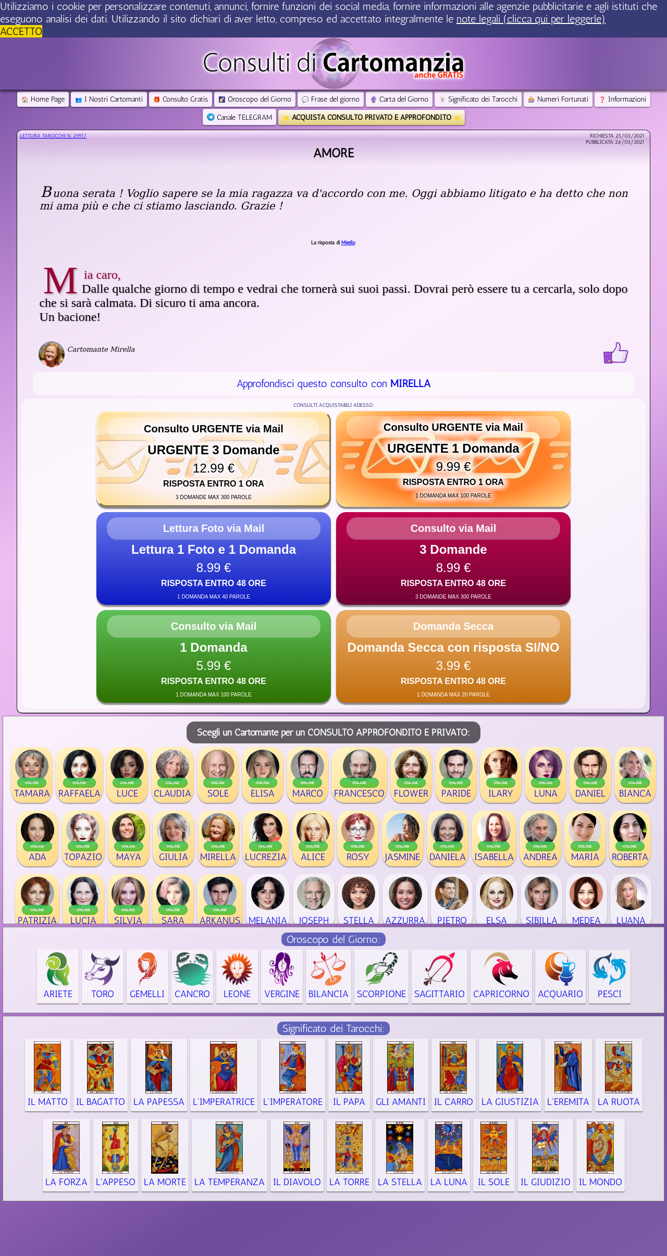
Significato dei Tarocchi (478, 99)
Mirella (348, 243)
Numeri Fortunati (558, 99)
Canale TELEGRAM (239, 117)
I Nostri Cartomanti (109, 99)
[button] (213, 459)
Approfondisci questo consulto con (333, 383)
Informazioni (622, 99)
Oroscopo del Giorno (254, 99)
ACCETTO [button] (21, 31)
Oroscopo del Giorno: (333, 939)
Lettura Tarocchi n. (53, 136)
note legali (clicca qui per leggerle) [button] (531, 19)
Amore (333, 152)
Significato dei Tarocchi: (333, 1028)
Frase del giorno (331, 99)
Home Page (43, 99)
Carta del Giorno (399, 99)
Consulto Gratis (180, 99)
